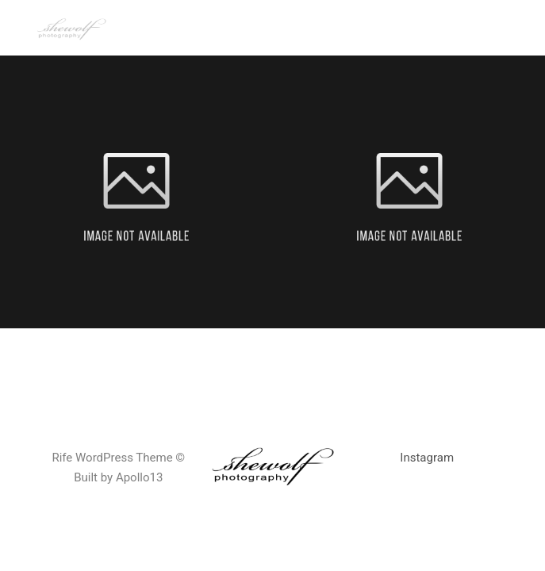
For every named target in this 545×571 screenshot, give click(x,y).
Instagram (427, 457)
